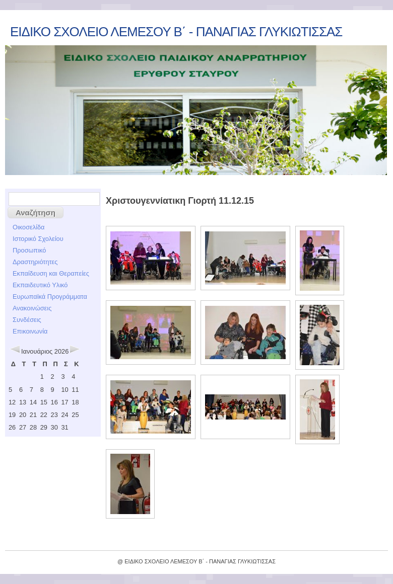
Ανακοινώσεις (32, 308)
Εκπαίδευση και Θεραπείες (51, 273)
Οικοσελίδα (29, 227)
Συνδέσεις (27, 319)
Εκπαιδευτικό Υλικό (40, 285)
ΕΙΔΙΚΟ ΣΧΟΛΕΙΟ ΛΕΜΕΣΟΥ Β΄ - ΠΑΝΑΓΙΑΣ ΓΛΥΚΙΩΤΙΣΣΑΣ (176, 31)
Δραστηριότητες (35, 262)
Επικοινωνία (30, 331)
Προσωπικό (29, 250)
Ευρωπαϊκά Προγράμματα (50, 296)
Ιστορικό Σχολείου (38, 238)
